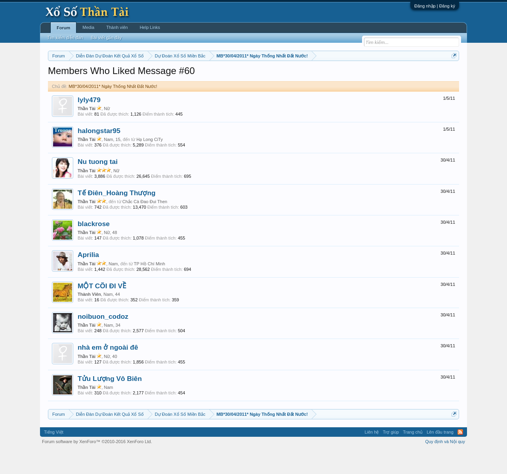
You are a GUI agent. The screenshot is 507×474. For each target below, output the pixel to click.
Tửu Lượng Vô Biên (110, 402)
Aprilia (88, 279)
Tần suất (356, 75)
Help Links (150, 27)
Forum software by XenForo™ (97, 465)
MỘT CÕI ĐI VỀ (102, 310)
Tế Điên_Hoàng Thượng (117, 217)
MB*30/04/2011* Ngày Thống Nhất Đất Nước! (113, 110)
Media (88, 27)
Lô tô (375, 75)
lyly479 (89, 124)
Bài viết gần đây (106, 37)
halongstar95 (99, 154)
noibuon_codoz (103, 340)
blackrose (94, 247)
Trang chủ (413, 455)
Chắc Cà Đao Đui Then (144, 225)
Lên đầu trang (440, 455)
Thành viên (117, 27)
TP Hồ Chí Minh (149, 287)
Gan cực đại (331, 75)
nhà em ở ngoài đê (108, 371)
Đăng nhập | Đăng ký (434, 6)
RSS (460, 456)
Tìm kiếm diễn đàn (65, 37)
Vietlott (135, 75)
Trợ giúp (391, 455)
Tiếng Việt (53, 455)
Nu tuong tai (98, 186)
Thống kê (304, 75)
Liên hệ (371, 455)
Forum (63, 27)
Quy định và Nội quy (445, 465)
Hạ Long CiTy (149, 163)
